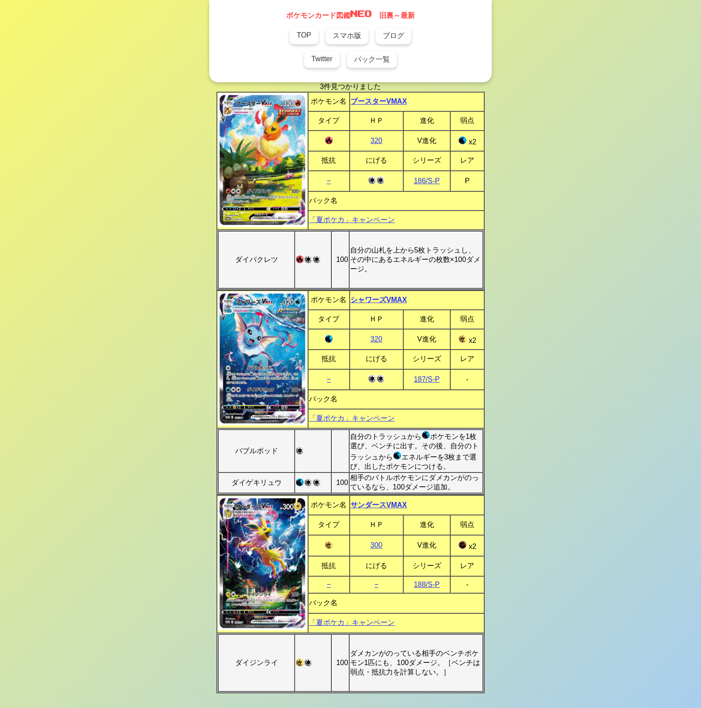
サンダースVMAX (378, 505)
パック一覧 (372, 59)
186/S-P (427, 181)
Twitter (321, 59)
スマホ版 (347, 35)
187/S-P (427, 379)
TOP (304, 35)
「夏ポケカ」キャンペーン (352, 219)
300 (377, 545)
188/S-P (427, 584)
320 (377, 140)
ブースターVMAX (378, 101)
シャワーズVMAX (378, 299)
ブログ (393, 35)
